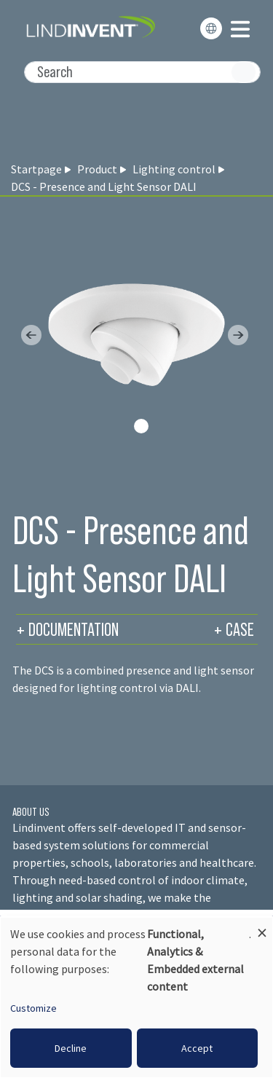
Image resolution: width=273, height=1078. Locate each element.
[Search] (142, 72)
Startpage (36, 169)
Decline (71, 1048)
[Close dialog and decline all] (262, 926)
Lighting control (173, 169)
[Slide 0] (141, 426)
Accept (197, 1048)
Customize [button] (33, 1008)
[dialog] (136, 997)
